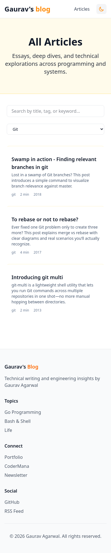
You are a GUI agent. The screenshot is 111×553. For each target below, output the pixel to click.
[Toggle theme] (101, 9)
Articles (82, 9)
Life (8, 430)
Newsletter (15, 475)
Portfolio (13, 457)
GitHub (11, 502)
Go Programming (22, 412)
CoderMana (16, 466)
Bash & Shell (17, 421)
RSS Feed (14, 511)
